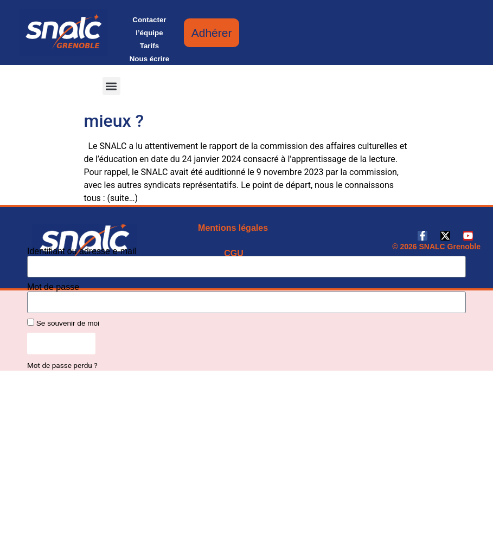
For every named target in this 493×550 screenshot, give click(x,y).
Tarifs (149, 46)
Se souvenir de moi (63, 323)
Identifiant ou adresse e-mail (81, 251)
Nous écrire (149, 59)
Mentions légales (233, 227)
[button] (111, 86)
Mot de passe (53, 287)
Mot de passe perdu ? (62, 365)
